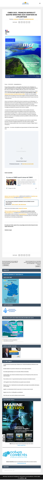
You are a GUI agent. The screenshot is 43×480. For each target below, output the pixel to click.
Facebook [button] (25, 208)
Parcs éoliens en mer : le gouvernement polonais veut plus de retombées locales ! (19, 378)
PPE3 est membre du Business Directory (12, 211)
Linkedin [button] (20, 208)
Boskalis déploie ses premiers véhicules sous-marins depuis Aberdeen (17, 368)
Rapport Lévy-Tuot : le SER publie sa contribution (13, 392)
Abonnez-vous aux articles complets (12, 196)
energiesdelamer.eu (27, 197)
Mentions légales (37, 476)
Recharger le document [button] (14, 163)
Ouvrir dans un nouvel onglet (27, 163)
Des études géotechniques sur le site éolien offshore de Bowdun (16, 371)
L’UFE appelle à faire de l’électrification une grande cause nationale (16, 382)
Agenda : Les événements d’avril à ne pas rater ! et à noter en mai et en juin (18, 389)
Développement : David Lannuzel (19, 476)
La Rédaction (15, 19)
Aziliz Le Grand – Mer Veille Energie (19, 204)
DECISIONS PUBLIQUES (29, 19)
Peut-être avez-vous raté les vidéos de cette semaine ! (14, 395)
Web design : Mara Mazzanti (8, 476)
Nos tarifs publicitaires (30, 476)
